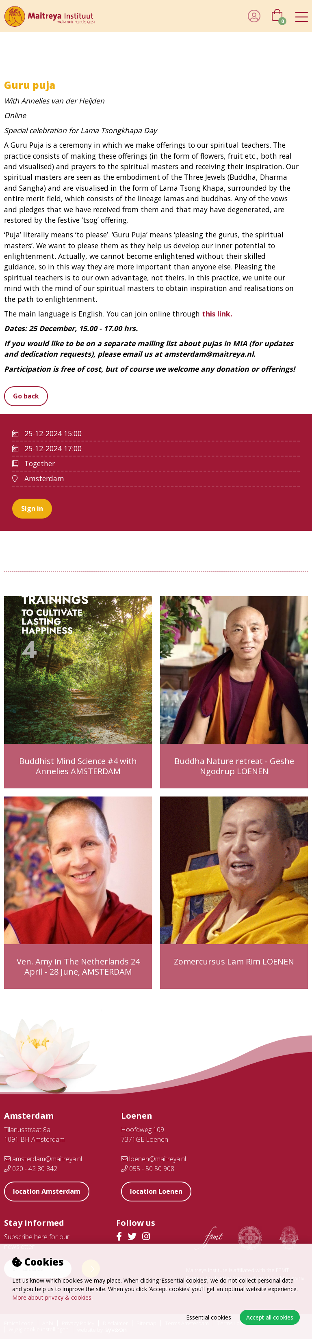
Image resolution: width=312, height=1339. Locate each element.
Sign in (32, 508)
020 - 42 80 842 (30, 1168)
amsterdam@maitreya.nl (43, 1158)
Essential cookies (208, 1317)
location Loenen (156, 1191)
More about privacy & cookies (51, 1297)
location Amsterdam (46, 1191)
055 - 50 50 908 (147, 1168)
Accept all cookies (269, 1317)
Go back (26, 396)
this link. (217, 314)
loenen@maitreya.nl (153, 1158)
